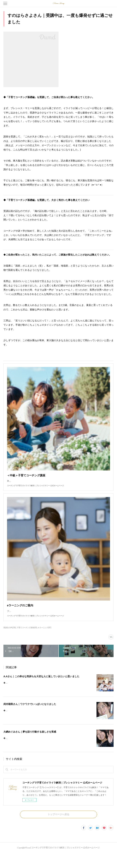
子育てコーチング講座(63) (27, 634)
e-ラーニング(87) (44, 634)
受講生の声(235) (9, 634)
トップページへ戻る (58, 821)
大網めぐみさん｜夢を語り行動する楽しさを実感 (29, 738)
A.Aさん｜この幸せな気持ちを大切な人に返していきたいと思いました (41, 683)
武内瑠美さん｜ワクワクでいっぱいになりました (29, 711)
